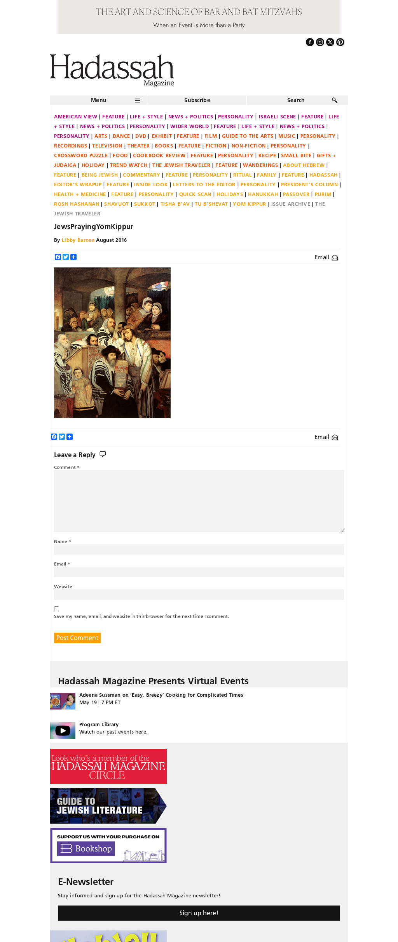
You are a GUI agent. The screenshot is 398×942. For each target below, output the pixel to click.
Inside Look (151, 184)
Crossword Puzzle (81, 155)
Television (107, 145)
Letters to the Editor (204, 184)
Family (267, 175)
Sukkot (144, 204)
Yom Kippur (249, 204)
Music (286, 136)
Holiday (93, 165)
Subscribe (197, 100)
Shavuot (116, 204)
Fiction (216, 145)
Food (120, 155)
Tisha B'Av (175, 204)
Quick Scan (195, 194)
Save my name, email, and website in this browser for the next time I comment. (141, 616)
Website (63, 586)
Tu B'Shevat (211, 204)
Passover (296, 194)
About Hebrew (304, 165)
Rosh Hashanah (76, 204)
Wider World (189, 126)
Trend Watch (128, 165)
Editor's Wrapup (78, 184)
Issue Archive (290, 204)
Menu (98, 100)
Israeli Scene (277, 116)
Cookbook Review (159, 155)
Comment (67, 467)
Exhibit (162, 136)
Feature (113, 116)
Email (326, 257)
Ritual (242, 175)
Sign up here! (199, 913)
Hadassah (323, 175)
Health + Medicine (80, 194)
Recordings (70, 145)
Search (296, 100)
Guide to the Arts (247, 136)
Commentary (142, 175)
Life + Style (146, 116)
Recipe (267, 155)
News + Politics (190, 116)
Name (63, 541)
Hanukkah (263, 194)
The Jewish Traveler (181, 165)
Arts (101, 136)
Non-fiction (249, 145)
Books (164, 145)
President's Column (309, 184)
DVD (141, 136)
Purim (323, 194)
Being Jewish (100, 175)
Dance (121, 136)
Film (210, 136)
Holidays (229, 194)
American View (75, 116)
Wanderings (260, 165)
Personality (235, 116)
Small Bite (296, 155)
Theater (138, 145)
